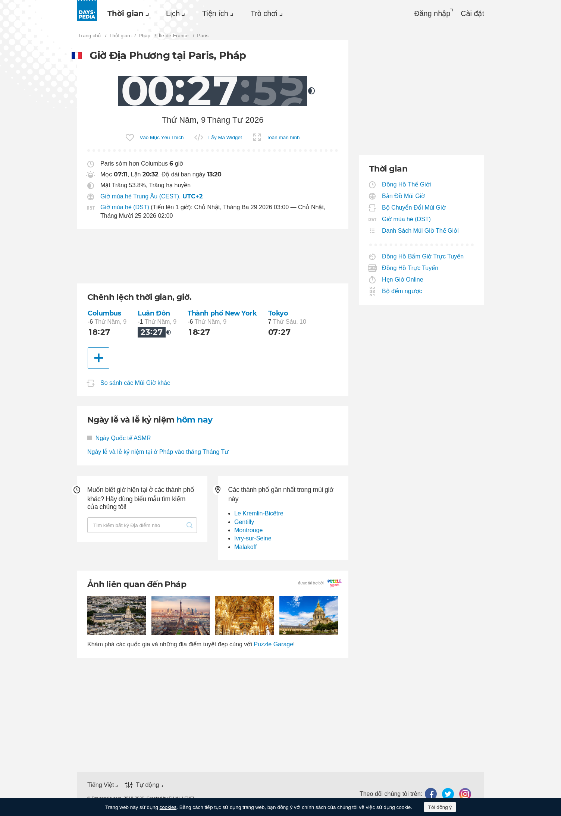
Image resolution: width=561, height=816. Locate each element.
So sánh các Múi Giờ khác (135, 383)
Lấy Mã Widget (225, 137)
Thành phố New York (222, 313)
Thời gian (125, 13)
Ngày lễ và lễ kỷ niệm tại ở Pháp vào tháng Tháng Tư (158, 452)
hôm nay (194, 420)
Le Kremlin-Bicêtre (258, 513)
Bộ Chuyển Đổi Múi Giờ (414, 207)
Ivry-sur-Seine (253, 538)
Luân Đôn (154, 313)
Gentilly (244, 522)
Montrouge (248, 530)
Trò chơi (264, 13)
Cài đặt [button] (472, 13)
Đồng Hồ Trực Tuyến (410, 268)
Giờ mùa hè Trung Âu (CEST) (139, 196)
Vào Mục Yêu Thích (162, 137)
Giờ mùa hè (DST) (124, 207)
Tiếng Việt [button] (100, 785)
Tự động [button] (147, 785)
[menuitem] (126, 13)
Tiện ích (215, 13)
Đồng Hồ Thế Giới (406, 184)
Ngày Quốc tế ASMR (119, 438)
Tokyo (278, 313)
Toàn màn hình (283, 137)
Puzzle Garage (273, 644)
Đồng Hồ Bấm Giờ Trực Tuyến (423, 256)
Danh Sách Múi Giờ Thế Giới (420, 230)
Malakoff (245, 547)
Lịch (173, 13)
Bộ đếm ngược (402, 291)
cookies (168, 807)
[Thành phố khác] (98, 358)
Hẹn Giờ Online (402, 279)
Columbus (104, 313)
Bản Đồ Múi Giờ (403, 196)
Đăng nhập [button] (432, 13)
